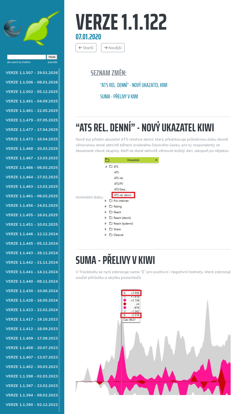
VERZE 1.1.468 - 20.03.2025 (32, 148)
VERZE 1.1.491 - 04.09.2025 (32, 101)
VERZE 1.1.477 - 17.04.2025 (32, 129)
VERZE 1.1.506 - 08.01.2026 (32, 82)
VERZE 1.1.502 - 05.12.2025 (32, 91)
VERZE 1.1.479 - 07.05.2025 (32, 120)
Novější (112, 47)
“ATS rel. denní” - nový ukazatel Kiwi (133, 85)
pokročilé (52, 62)
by (24, 62)
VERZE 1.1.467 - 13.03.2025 (32, 158)
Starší (86, 47)
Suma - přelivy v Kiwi (119, 96)
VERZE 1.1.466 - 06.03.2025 (32, 167)
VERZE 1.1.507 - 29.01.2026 (32, 72)
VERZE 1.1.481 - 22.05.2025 (32, 110)
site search (12, 62)
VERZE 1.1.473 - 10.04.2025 (32, 139)
